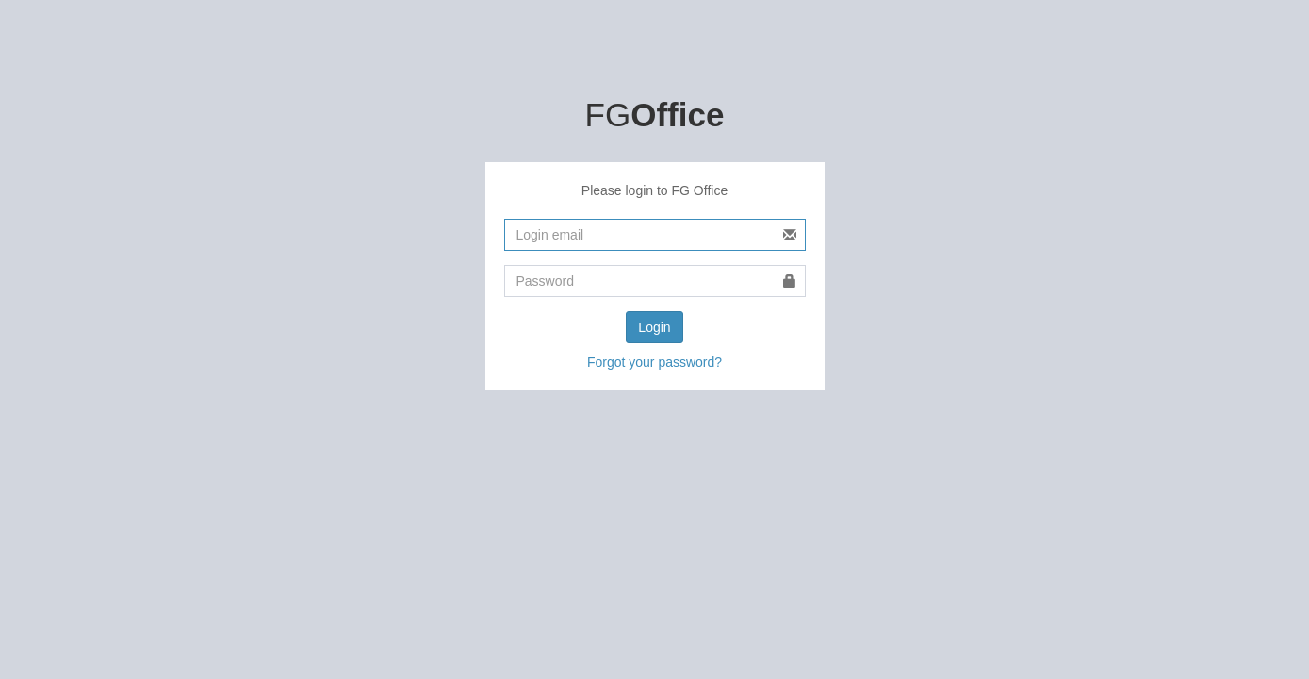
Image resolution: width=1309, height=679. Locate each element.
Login (654, 327)
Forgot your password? (654, 362)
